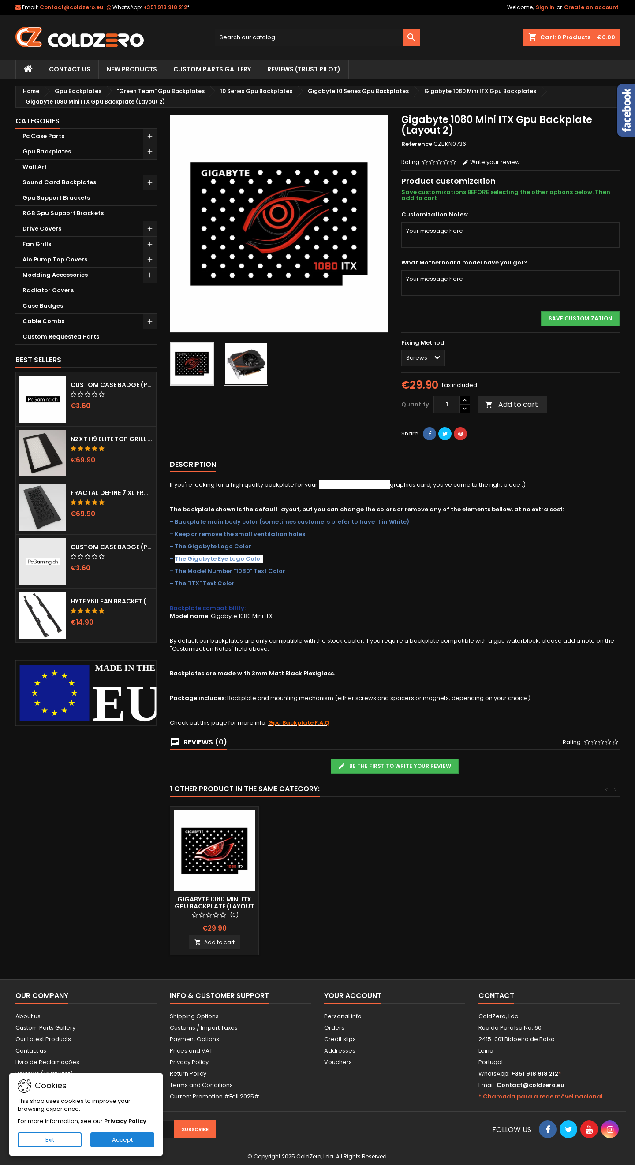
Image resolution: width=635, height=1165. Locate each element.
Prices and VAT (191, 1050)
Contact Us (69, 69)
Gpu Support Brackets (56, 198)
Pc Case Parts (43, 136)
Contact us (30, 1050)
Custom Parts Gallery (212, 69)
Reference (416, 144)
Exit (49, 1139)
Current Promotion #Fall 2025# (214, 1096)
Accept (122, 1139)
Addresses (339, 1050)
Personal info (343, 1016)
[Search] (318, 37)
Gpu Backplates (46, 151)
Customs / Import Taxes (204, 1028)
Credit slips (340, 1039)
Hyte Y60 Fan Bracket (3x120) (112, 601)
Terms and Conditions (201, 1085)
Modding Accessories (55, 275)
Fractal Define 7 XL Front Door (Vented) (112, 492)
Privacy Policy (189, 1062)
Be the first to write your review (394, 766)
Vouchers (338, 1062)
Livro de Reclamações (47, 1062)
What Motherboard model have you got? (464, 263)
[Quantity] (446, 404)
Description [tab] (193, 464)
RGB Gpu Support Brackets (63, 213)
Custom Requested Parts (60, 336)
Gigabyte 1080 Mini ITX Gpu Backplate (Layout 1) (214, 906)
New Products (132, 69)
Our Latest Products (43, 1039)
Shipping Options (194, 1016)
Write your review (491, 162)
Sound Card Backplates (59, 182)
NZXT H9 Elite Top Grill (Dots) (112, 439)
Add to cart (511, 404)
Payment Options (194, 1039)
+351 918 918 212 (166, 7)
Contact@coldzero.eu (71, 7)
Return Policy (188, 1073)
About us (28, 1016)
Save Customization (580, 318)
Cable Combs (43, 321)
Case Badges (42, 305)
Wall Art (34, 167)
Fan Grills (36, 244)
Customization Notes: (434, 215)
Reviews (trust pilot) (303, 69)
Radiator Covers (48, 290)
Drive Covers (41, 228)
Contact (496, 995)
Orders (334, 1028)
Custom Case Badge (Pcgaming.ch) (112, 384)
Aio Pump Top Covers (54, 259)
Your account (352, 995)
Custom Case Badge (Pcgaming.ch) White (112, 547)
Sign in (545, 7)
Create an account (591, 7)
